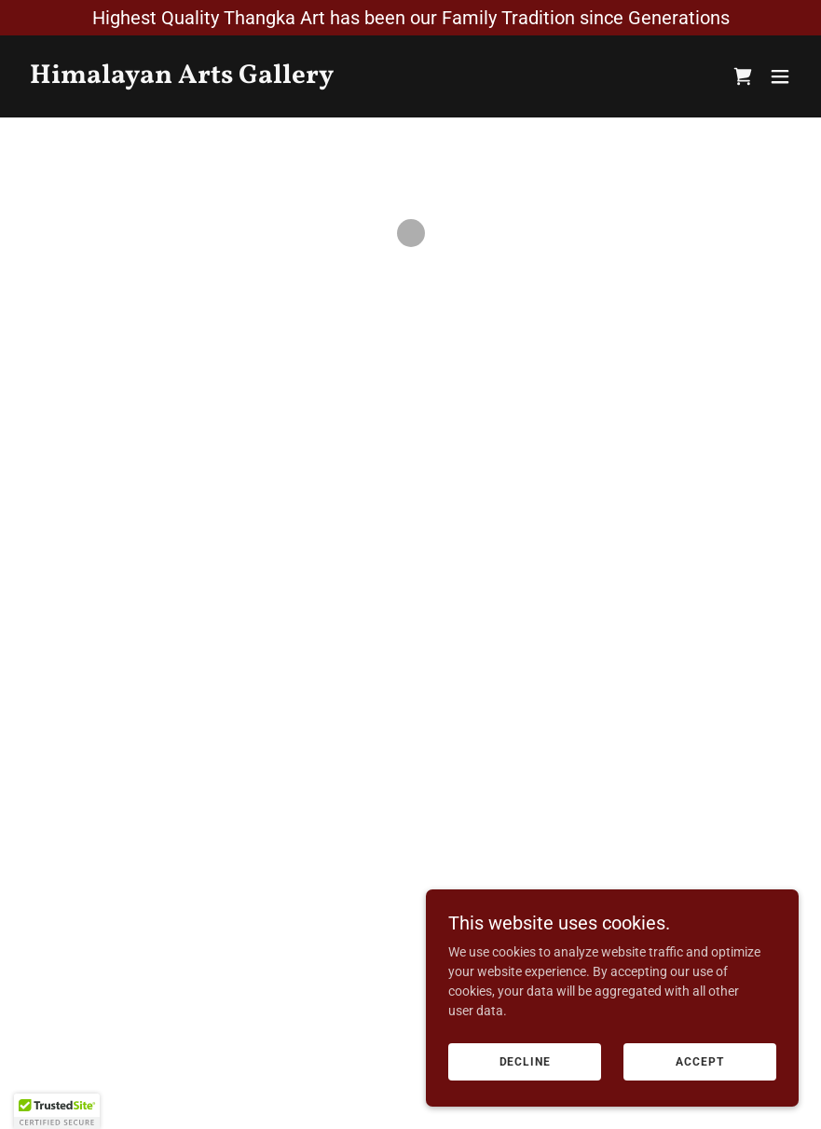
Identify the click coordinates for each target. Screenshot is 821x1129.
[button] (742, 76)
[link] (182, 78)
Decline (525, 1061)
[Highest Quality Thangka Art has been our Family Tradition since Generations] (410, 18)
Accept (699, 1061)
